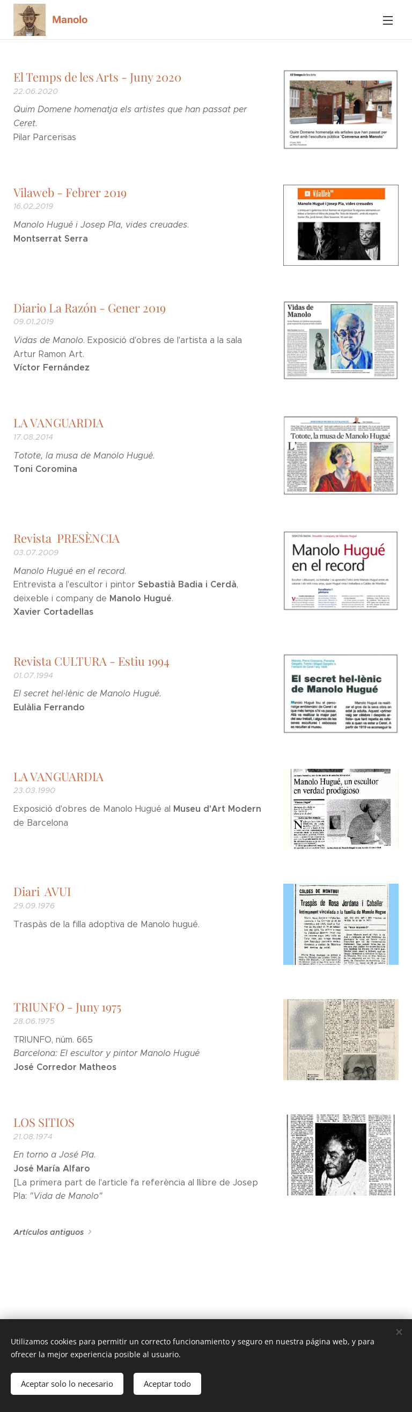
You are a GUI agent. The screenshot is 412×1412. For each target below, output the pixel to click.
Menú (388, 20)
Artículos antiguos (48, 1232)
